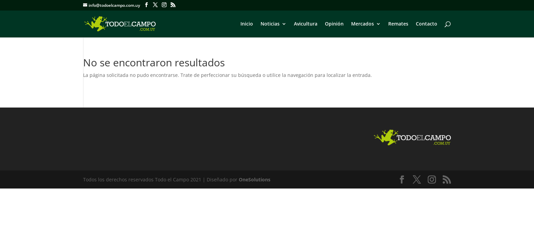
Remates (398, 24)
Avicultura (305, 24)
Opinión (334, 24)
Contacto (426, 24)
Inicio (246, 24)
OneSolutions (254, 179)
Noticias (270, 24)
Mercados (362, 24)
